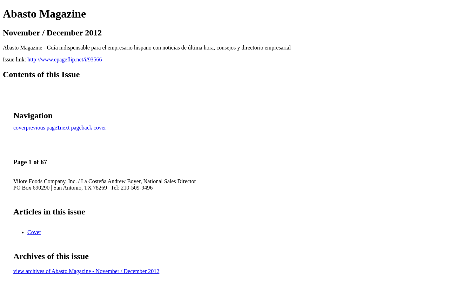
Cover (34, 232)
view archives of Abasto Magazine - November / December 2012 (86, 271)
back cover (94, 128)
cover (19, 128)
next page (71, 128)
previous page (41, 128)
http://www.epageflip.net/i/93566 (64, 59)
